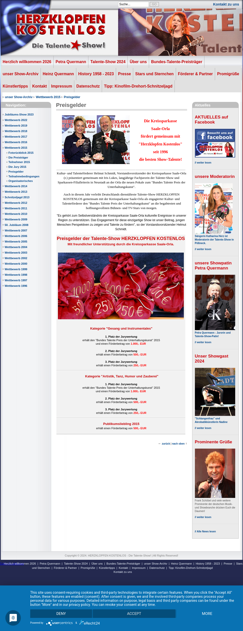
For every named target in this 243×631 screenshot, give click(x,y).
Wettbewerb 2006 (16, 236)
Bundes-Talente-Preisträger (176, 62)
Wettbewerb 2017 (16, 136)
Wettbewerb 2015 (48, 97)
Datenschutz (88, 86)
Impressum (61, 86)
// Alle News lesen (205, 531)
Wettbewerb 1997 (16, 280)
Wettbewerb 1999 (16, 269)
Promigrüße (228, 74)
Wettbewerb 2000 (16, 263)
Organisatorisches (21, 180)
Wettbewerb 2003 (16, 252)
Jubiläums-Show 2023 (19, 114)
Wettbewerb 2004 (16, 247)
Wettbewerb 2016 (16, 142)
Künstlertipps (15, 86)
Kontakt (39, 86)
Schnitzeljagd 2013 (17, 197)
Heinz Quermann (58, 74)
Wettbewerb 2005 (16, 241)
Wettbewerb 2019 (16, 125)
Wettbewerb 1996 (16, 285)
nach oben (178, 443)
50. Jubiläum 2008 (16, 224)
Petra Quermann (71, 62)
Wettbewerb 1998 (16, 274)
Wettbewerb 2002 (16, 258)
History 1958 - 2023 (96, 74)
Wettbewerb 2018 (16, 131)
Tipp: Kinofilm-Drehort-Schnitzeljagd (138, 86)
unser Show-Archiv (21, 74)
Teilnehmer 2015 (19, 162)
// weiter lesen (203, 162)
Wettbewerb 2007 (16, 230)
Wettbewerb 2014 (16, 186)
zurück (166, 443)
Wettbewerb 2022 (16, 120)
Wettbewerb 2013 (16, 191)
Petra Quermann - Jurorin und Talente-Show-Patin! (215, 333)
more (207, 613)
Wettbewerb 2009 (16, 219)
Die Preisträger (18, 157)
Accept (134, 613)
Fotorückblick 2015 (21, 152)
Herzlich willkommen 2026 (27, 62)
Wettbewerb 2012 (16, 202)
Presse (124, 74)
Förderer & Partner (195, 74)
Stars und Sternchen (154, 74)
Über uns (138, 62)
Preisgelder (72, 97)
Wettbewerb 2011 (16, 208)
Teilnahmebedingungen (24, 176)
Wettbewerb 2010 (16, 213)
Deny (61, 613)
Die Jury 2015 (17, 166)
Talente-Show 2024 (107, 62)
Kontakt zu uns (226, 4)
